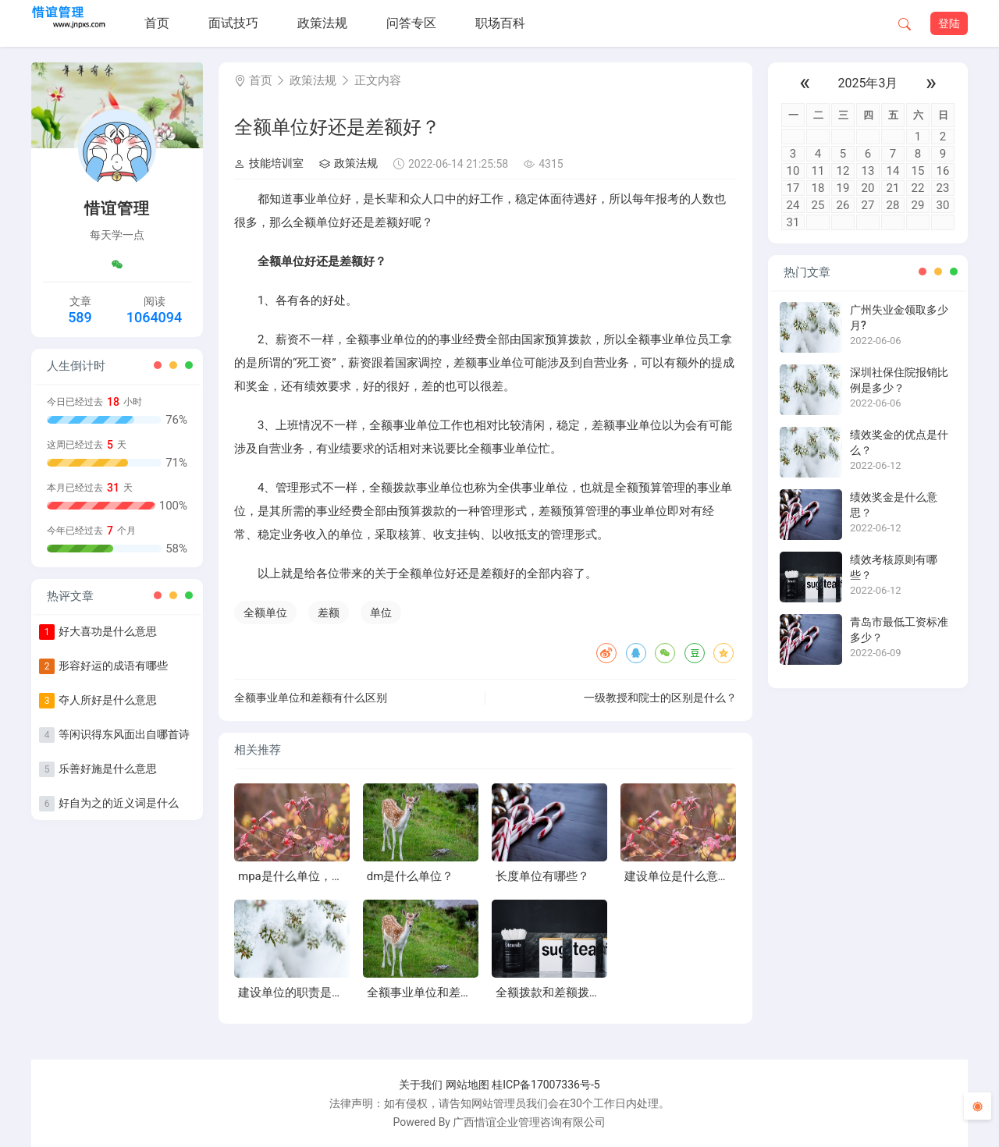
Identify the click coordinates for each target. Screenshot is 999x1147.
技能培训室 (269, 163)
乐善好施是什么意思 (108, 768)
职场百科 (500, 23)
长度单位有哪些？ (542, 876)
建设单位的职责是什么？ (302, 992)
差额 (329, 612)
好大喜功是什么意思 (108, 631)
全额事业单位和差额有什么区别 (310, 697)
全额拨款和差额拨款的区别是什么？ (589, 992)
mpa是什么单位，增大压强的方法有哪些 (343, 876)
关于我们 (421, 1084)
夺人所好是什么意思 (108, 700)
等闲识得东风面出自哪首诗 (124, 734)
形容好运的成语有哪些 (113, 665)
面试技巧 (233, 23)
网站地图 (467, 1084)
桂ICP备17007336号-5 (545, 1084)
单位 (381, 612)
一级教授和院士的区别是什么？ (660, 697)
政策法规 (322, 23)
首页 (156, 23)
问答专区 (411, 23)
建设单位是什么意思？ (682, 876)
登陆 (949, 23)
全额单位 (265, 612)
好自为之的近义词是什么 (119, 803)
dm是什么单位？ (410, 876)
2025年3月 (868, 83)
